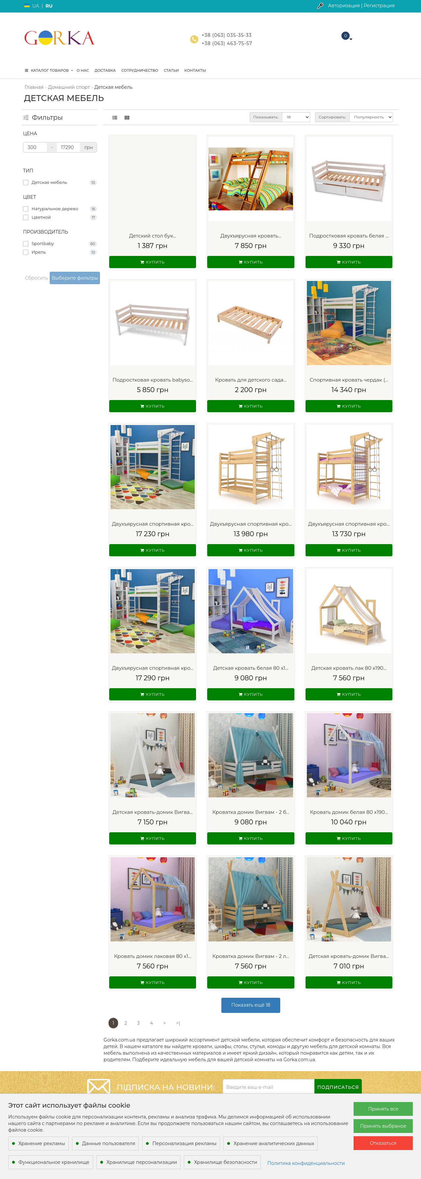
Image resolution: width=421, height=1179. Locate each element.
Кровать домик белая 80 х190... (349, 812)
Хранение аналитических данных (274, 1143)
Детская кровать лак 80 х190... (348, 668)
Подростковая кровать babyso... (152, 380)
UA (35, 6)
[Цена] (35, 147)
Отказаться (383, 1143)
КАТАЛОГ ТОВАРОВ (49, 70)
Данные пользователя (109, 1143)
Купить (152, 262)
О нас (83, 70)
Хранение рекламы (41, 1143)
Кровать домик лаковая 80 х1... (152, 956)
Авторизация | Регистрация (361, 6)
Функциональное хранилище (53, 1162)
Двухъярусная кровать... (250, 236)
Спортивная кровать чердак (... (349, 380)
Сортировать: (332, 116)
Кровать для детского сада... (250, 380)
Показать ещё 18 (250, 1005)
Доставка (104, 70)
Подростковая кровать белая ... (348, 236)
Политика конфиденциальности (306, 1163)
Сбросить (36, 278)
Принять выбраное (383, 1126)
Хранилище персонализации (142, 1162)
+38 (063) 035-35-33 (227, 35)
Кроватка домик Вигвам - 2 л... (250, 956)
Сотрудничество (139, 70)
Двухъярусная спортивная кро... (152, 524)
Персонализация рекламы (184, 1143)
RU (48, 6)
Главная (34, 87)
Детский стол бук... (152, 236)
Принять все (383, 1109)
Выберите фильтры (75, 278)
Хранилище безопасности (225, 1162)
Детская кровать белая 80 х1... (250, 668)
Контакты (195, 70)
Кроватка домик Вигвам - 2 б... (250, 812)
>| (178, 1023)
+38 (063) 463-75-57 (227, 43)
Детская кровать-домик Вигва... (152, 812)
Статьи (171, 70)
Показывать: (265, 116)
